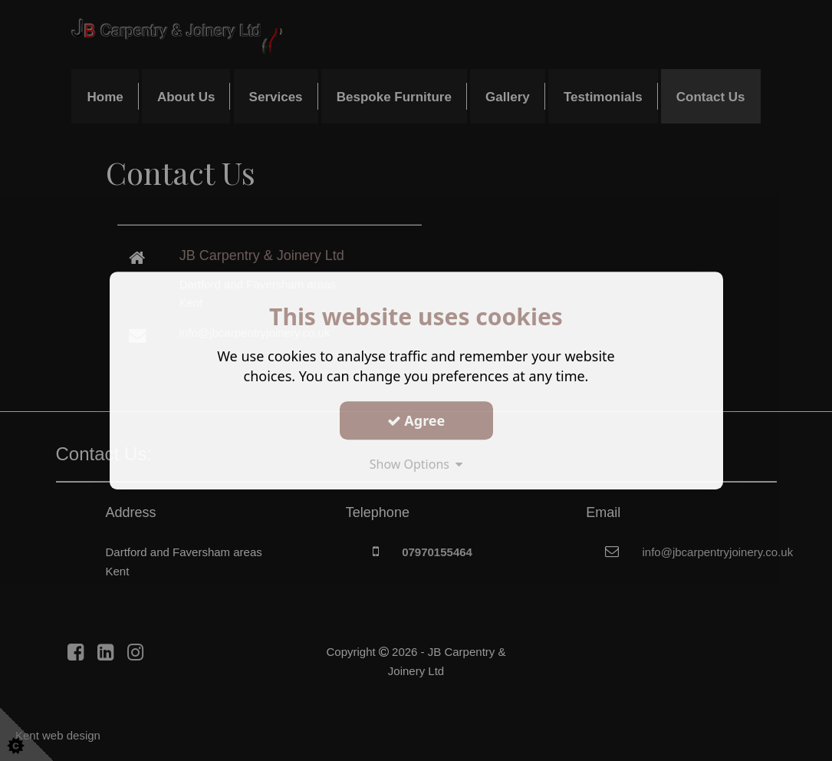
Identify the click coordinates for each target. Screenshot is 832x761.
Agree (416, 420)
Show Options (416, 464)
